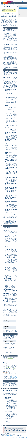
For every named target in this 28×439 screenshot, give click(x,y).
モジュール (13, 437)
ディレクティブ (18, 1)
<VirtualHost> (8, 367)
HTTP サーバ (6, 4)
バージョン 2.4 (17, 4)
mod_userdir (5, 372)
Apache (2, 4)
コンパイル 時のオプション (13, 377)
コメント (20, 15)
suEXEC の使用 (6, 355)
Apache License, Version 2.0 (8, 435)
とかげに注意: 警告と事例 (8, 388)
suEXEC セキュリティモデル (23, 7)
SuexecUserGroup (10, 358)
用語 (22, 1)
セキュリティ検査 (13, 376)
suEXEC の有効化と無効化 (8, 334)
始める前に (20, 6)
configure (4, 309)
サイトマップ (25, 1)
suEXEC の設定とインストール (9, 225)
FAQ (21, 1)
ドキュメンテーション (11, 4)
